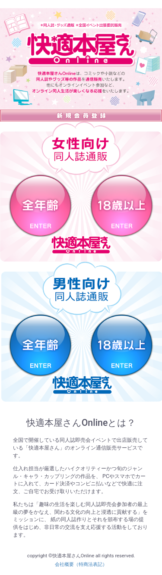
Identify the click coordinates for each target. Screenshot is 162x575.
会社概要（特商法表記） (81, 564)
